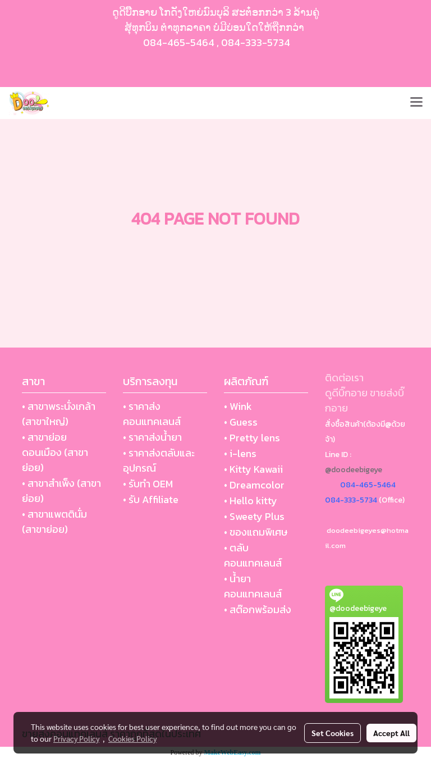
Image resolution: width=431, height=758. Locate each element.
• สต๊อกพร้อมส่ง (257, 609)
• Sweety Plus (254, 516)
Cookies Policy (132, 738)
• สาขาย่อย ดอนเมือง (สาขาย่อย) (55, 452)
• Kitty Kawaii (253, 469)
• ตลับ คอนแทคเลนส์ (253, 555)
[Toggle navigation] (416, 102)
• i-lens (240, 453)
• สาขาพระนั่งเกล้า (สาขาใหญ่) (58, 414)
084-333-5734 (255, 42)
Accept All (391, 733)
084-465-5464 (178, 42)
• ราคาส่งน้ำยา (152, 437)
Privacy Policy (76, 738)
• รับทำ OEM (148, 483)
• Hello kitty (250, 500)
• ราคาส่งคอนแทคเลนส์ (152, 414)
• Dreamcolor (254, 484)
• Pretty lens (252, 437)
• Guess (241, 422)
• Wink (238, 406)
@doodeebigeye (353, 470)
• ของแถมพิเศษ (255, 532)
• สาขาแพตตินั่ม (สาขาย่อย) (54, 521)
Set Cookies (332, 733)
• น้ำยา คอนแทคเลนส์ (253, 586)
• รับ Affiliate (150, 499)
